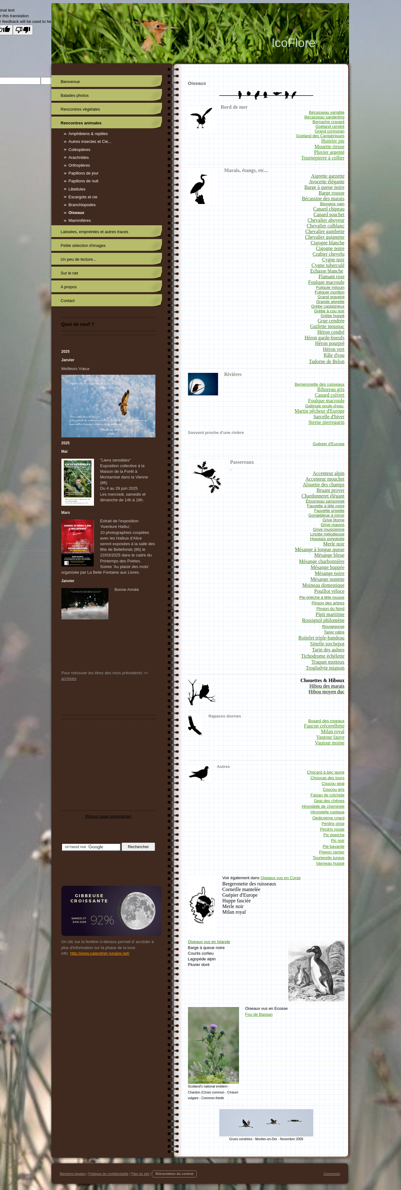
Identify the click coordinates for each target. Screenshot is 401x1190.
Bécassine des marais (323, 198)
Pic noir (337, 840)
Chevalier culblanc (325, 225)
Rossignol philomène (323, 620)
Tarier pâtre (334, 632)
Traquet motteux (328, 662)
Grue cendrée (331, 320)
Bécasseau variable (326, 112)
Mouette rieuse (330, 146)
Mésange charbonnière (321, 561)
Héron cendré (331, 332)
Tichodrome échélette (322, 656)
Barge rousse (332, 193)
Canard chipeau (329, 208)
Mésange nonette (327, 579)
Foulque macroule (326, 282)
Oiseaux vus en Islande (209, 941)
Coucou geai (333, 783)
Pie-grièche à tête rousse (322, 597)
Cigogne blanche (328, 242)
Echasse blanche (326, 271)
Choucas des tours (327, 777)
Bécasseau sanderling (325, 117)
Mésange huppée (328, 567)
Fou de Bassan (259, 1014)
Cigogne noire (330, 248)
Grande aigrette (330, 301)
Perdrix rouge (332, 829)
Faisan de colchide (327, 795)
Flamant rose (331, 276)
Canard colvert (330, 395)
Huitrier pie (332, 141)
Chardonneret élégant (322, 495)
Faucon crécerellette (324, 725)
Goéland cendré (330, 126)
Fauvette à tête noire (325, 506)
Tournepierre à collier (322, 157)
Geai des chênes (329, 800)
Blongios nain (332, 203)
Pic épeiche (333, 834)
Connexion (332, 1174)
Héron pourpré (330, 343)
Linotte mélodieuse (327, 534)
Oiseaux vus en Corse (281, 877)
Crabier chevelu (329, 254)
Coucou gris (333, 789)
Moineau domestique (323, 585)
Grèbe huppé (333, 315)
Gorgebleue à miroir (327, 515)
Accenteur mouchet (325, 479)
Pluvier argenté (329, 152)
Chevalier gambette (325, 231)
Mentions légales (73, 1174)
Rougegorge (333, 626)
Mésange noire (330, 573)
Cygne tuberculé (327, 265)
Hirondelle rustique (327, 812)
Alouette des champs (323, 484)
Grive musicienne (328, 529)
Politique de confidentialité (108, 1174)
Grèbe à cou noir (329, 311)
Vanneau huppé (330, 863)
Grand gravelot (331, 297)
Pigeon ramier (332, 852)
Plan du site (140, 1174)
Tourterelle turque (328, 857)
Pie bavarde (333, 846)
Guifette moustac (327, 326)
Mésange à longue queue (320, 549)
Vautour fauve (330, 737)
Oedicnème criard (328, 818)
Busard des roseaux (326, 720)
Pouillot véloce (329, 591)
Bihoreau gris (331, 389)
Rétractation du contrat (174, 1174)
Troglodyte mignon (325, 668)
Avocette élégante (327, 181)
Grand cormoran (330, 131)
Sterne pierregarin (326, 422)
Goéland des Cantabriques (320, 135)
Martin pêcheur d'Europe (319, 411)
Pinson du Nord (330, 608)
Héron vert (334, 349)
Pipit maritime (330, 614)
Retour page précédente (108, 816)
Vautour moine (330, 742)
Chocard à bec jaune (326, 772)
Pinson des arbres (328, 603)
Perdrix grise (333, 823)
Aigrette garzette (327, 176)
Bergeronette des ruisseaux (320, 384)
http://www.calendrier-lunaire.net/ (99, 953)
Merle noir (334, 543)
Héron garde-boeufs (325, 337)
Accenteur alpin (329, 473)
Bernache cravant (329, 121)
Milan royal (332, 731)
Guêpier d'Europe (329, 443)
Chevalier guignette (325, 237)
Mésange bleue (329, 555)
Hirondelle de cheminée (323, 806)
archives (68, 678)
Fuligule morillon (330, 292)
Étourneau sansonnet (325, 501)
